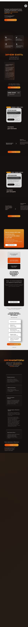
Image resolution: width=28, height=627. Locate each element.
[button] (10, 20)
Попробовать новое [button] (11, 119)
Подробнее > (16, 119)
